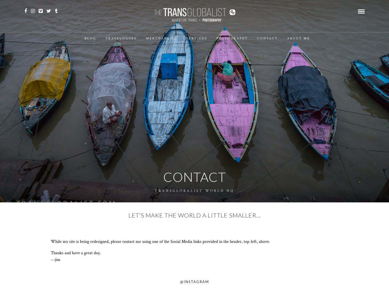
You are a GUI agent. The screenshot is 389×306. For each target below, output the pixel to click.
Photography (232, 38)
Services (196, 38)
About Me (298, 38)
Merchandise (161, 38)
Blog (90, 38)
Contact (267, 38)
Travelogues (121, 38)
